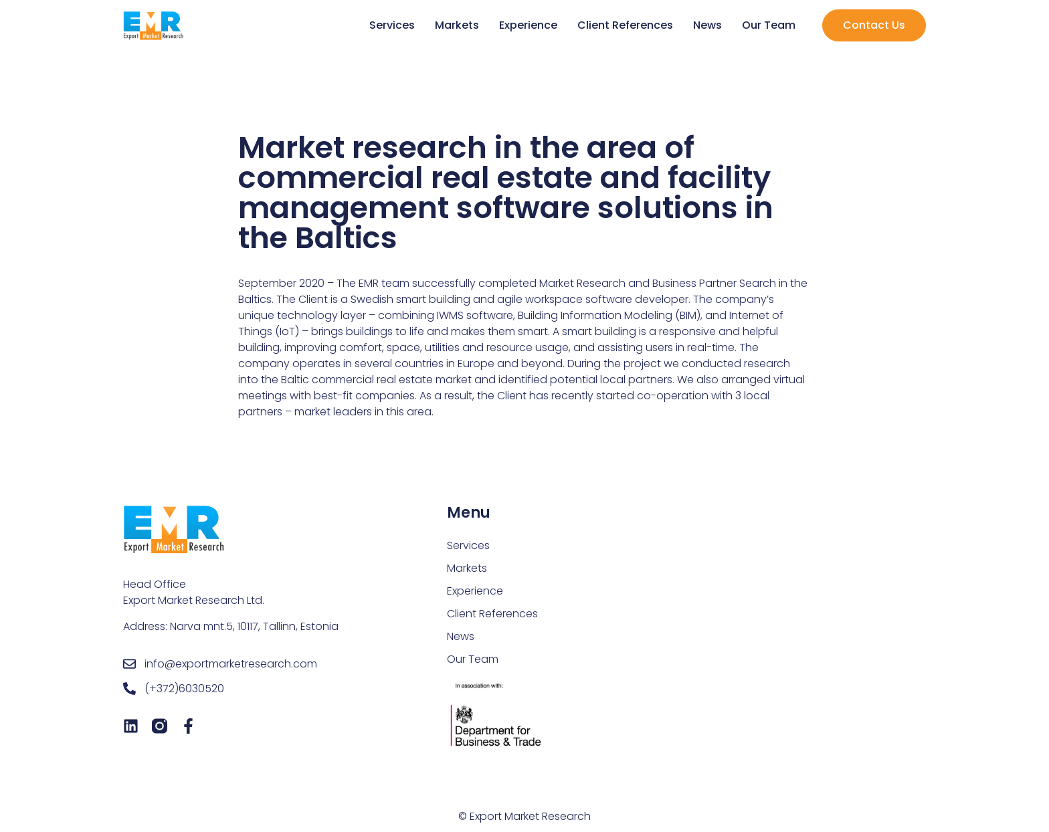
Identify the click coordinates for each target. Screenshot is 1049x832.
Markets (457, 25)
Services (392, 25)
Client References (625, 25)
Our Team (768, 25)
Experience (528, 25)
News (707, 25)
